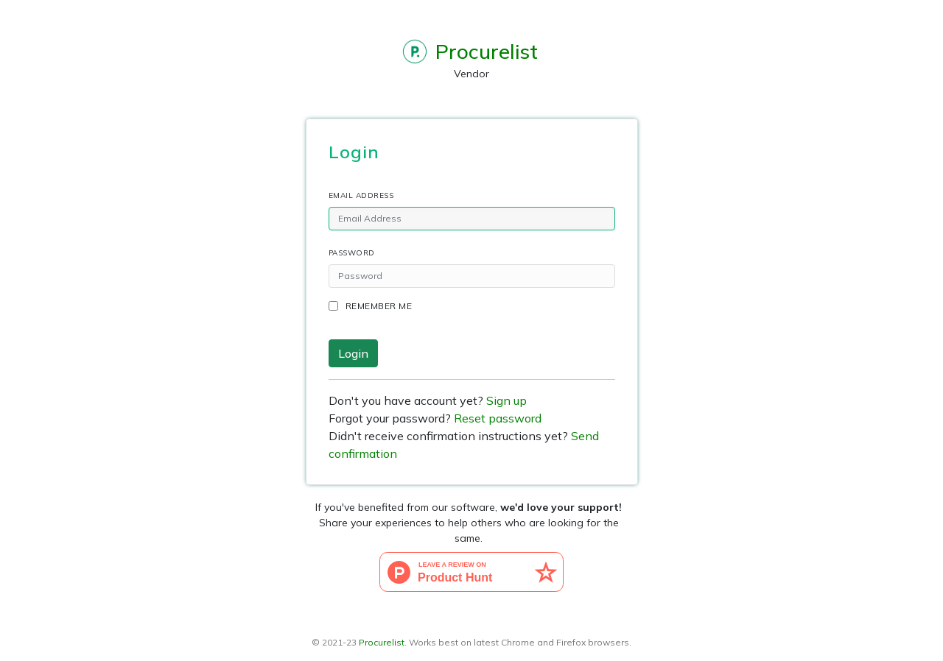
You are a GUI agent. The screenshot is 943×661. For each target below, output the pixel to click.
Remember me (379, 305)
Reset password (497, 418)
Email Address (361, 195)
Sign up (506, 400)
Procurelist (381, 642)
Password (352, 253)
